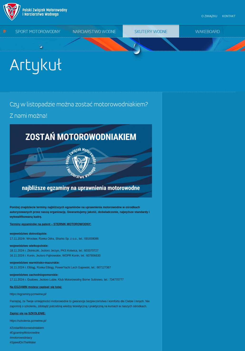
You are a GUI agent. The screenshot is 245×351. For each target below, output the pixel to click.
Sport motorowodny (37, 32)
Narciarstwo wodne (94, 32)
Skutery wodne (151, 32)
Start (4, 31)
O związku (209, 16)
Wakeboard (207, 32)
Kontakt (228, 16)
